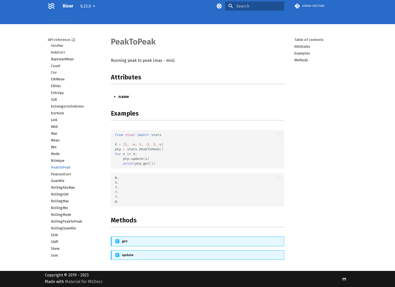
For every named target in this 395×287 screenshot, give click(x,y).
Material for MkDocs (84, 281)
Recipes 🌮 (89, 18)
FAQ (168, 18)
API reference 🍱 (118, 18)
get (124, 241)
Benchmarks (209, 18)
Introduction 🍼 (61, 18)
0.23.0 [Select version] (85, 6)
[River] (51, 6)
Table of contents (309, 40)
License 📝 (234, 18)
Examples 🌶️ (148, 18)
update (128, 255)
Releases (185, 18)
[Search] (254, 6)
